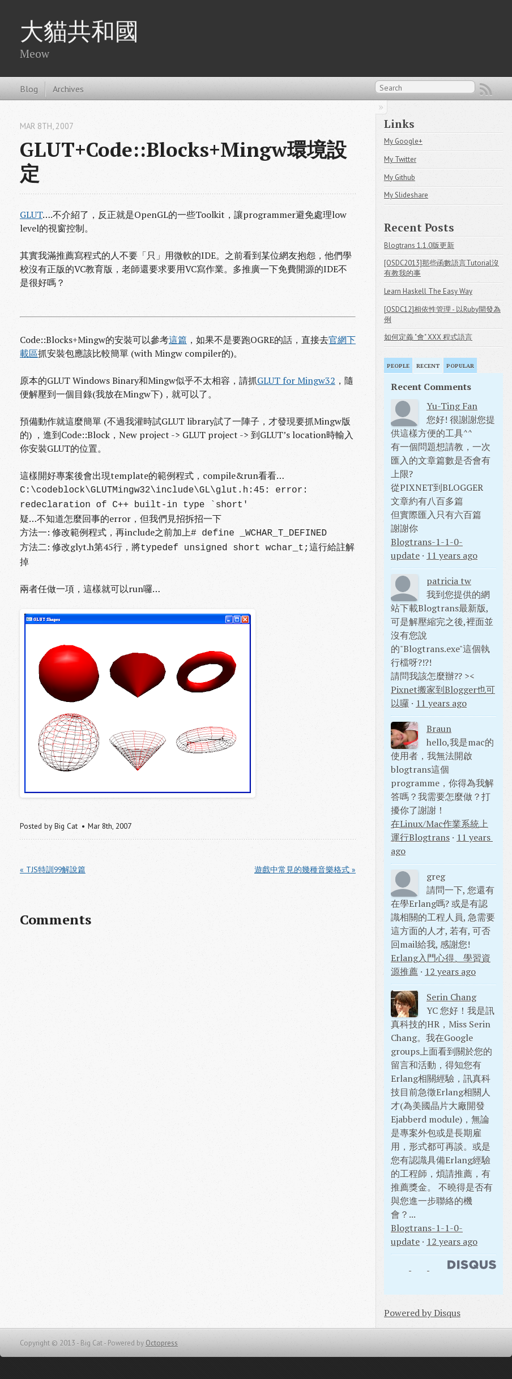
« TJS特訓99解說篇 (53, 869)
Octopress (162, 1343)
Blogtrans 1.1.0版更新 (419, 245)
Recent (428, 366)
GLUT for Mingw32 (296, 380)
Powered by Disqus (422, 1313)
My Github (399, 177)
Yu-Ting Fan (451, 406)
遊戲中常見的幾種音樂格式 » (305, 869)
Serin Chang (451, 997)
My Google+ (403, 141)
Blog (29, 89)
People (398, 366)
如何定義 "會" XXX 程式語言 (428, 337)
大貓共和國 (79, 30)
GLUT (31, 214)
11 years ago (451, 555)
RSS (486, 89)
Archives (68, 89)
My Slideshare (406, 195)
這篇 (178, 339)
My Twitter (400, 159)
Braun (438, 728)
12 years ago (450, 971)
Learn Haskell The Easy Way (428, 291)
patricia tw (448, 581)
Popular (460, 366)
